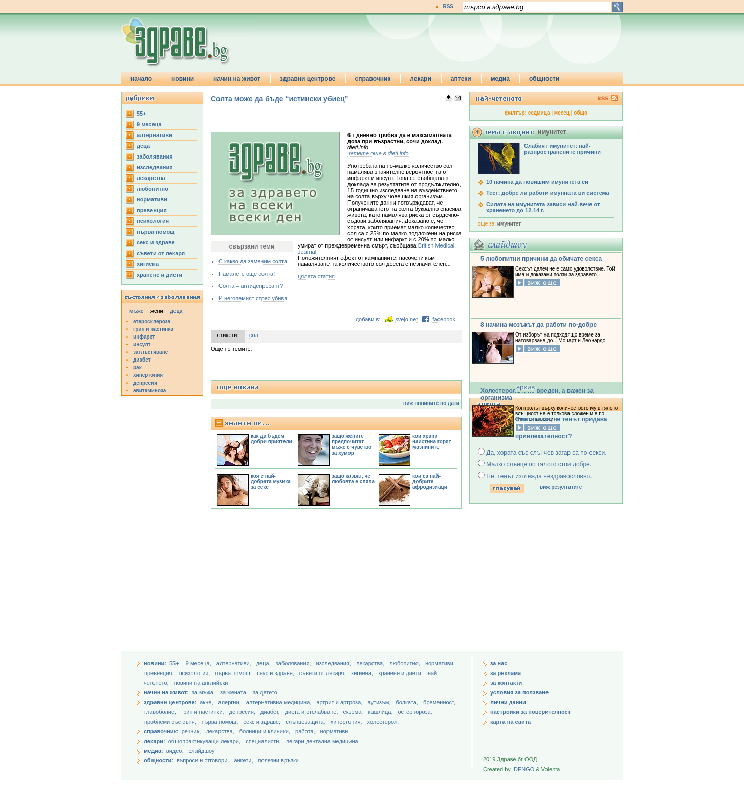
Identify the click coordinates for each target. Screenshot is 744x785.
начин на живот (236, 78)
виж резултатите (561, 487)
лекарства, (371, 663)
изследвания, (334, 663)
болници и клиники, (264, 731)
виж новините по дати (431, 403)
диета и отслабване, (312, 712)
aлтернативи (154, 135)
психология (153, 221)
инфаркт (144, 337)
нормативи (152, 199)
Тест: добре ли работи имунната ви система (547, 193)
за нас (498, 663)
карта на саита (510, 722)
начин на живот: (166, 692)
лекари (420, 78)
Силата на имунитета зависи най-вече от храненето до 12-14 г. (543, 207)
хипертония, (347, 722)
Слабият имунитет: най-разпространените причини (562, 149)
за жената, (234, 692)
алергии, (230, 702)
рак (137, 367)
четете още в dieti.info (378, 153)
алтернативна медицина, (279, 702)
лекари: (154, 741)
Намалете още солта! (246, 274)
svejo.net (406, 319)
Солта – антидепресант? (250, 286)
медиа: (153, 751)
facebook (443, 319)
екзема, (354, 712)
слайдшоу (202, 751)
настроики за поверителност (530, 712)
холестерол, (383, 722)
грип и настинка (153, 329)
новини (182, 78)
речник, (191, 731)
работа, (305, 731)
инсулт (141, 344)
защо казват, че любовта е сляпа (353, 478)
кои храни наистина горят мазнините (431, 441)
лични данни (508, 702)
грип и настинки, (203, 712)
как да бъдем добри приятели (271, 438)
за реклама (505, 673)
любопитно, (405, 663)
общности (544, 78)
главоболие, (161, 712)
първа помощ (155, 232)
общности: (158, 760)
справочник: (161, 731)
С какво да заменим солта (252, 261)
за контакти (506, 683)
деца (143, 146)
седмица (539, 113)
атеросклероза (151, 321)
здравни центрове (308, 78)
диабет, (270, 712)
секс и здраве (156, 242)
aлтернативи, (234, 663)
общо (580, 113)
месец (562, 113)
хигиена (148, 264)
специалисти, (263, 741)
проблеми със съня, (171, 722)
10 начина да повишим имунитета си (537, 181)
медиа (500, 78)
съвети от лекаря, (323, 673)
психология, (195, 673)
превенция (152, 210)
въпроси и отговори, (203, 760)
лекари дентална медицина (322, 741)
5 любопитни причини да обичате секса (541, 258)
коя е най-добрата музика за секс (271, 481)
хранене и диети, (401, 673)
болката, (408, 702)
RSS (448, 6)
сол (253, 335)
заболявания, (294, 663)
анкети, (243, 760)
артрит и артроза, (340, 702)
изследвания (155, 167)
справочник (373, 78)
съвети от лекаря (161, 253)
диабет (142, 360)
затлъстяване (150, 352)
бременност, (439, 702)
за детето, (266, 692)
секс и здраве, (276, 673)
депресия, (243, 712)
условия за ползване (519, 692)
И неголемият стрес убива (252, 298)
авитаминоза (149, 390)
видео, (175, 751)
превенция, (160, 673)
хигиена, (363, 673)
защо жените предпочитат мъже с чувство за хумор (351, 444)
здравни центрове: (170, 702)
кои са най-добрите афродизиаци (429, 481)
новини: (155, 663)
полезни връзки (278, 760)
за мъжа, (203, 692)
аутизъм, (379, 702)
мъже (136, 311)
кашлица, (381, 712)
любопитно (152, 189)
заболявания (155, 156)
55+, (175, 663)
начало (141, 78)
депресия (145, 383)
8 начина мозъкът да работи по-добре (538, 324)
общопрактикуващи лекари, (204, 741)
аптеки (461, 78)
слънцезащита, (306, 722)
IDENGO (523, 769)
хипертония (148, 375)
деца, (264, 663)
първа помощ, (234, 673)
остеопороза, (415, 712)
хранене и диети (159, 275)
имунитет (509, 224)
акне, (207, 702)
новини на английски (201, 683)
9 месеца (149, 124)
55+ (141, 113)
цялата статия (316, 276)
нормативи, (440, 663)
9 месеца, (199, 663)
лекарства (151, 178)
